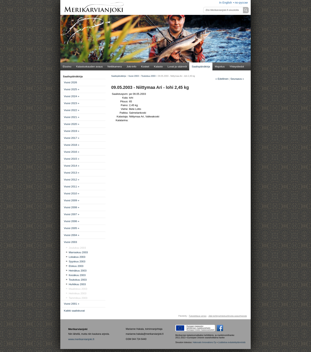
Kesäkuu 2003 (77, 275)
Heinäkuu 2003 (77, 270)
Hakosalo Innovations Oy (204, 342)
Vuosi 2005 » (71, 228)
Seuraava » (237, 78)
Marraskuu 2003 (78, 252)
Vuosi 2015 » (71, 158)
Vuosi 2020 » (71, 124)
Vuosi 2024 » (71, 96)
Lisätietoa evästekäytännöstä (231, 342)
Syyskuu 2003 (77, 261)
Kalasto (158, 66)
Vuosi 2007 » (71, 214)
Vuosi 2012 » (71, 179)
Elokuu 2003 (76, 266)
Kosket (145, 66)
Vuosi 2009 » (71, 200)
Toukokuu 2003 (77, 279)
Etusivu (67, 66)
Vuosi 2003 (70, 242)
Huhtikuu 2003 (77, 284)
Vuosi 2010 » (71, 193)
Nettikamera (115, 66)
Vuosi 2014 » (71, 165)
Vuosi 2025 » (71, 89)
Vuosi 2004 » (71, 235)
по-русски (241, 2)
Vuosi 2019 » (71, 130)
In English (225, 2)
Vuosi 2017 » (71, 137)
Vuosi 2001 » (71, 303)
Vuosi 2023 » (71, 103)
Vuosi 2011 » (71, 186)
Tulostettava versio (197, 316)
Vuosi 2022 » (71, 110)
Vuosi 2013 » (71, 172)
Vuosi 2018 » (71, 144)
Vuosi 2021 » (71, 117)
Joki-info (131, 66)
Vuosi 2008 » (71, 207)
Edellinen (221, 78)
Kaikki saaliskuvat (74, 310)
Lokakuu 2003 (77, 256)
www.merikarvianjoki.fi (81, 339)
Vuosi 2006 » (71, 221)
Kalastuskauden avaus (89, 66)
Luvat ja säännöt (177, 66)
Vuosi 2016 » (71, 151)
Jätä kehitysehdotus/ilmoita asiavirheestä (227, 316)
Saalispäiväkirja (201, 66)
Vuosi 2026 (70, 82)
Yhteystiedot (236, 66)
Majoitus (220, 66)
